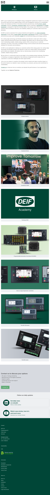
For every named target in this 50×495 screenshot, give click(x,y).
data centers (24, 34)
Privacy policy (4, 468)
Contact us (3, 67)
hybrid (21, 36)
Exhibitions (3, 482)
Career (2, 484)
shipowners (4, 34)
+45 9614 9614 (6, 438)
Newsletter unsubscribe (6, 464)
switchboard (40, 25)
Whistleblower (4, 466)
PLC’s (40, 23)
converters (14, 25)
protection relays (22, 25)
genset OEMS (17, 34)
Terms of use (4, 470)
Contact (2, 485)
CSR (2, 449)
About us (3, 478)
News (2, 480)
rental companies (41, 33)
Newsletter (3, 463)
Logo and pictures (5, 489)
